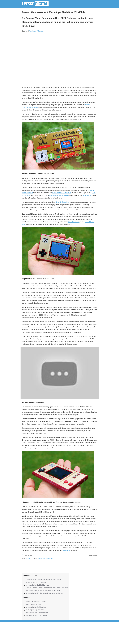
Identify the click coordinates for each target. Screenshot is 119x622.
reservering (66, 550)
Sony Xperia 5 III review (34, 604)
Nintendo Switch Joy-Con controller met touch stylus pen (44, 593)
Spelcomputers (48, 558)
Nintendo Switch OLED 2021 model (37, 585)
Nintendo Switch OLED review (36, 582)
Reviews (41, 558)
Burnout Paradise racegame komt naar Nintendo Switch (44, 590)
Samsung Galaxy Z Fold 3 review (37, 612)
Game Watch (86, 195)
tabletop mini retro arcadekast (59, 195)
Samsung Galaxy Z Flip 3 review (36, 615)
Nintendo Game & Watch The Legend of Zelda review (43, 579)
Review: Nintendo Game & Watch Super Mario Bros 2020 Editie (47, 588)
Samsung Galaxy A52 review (35, 610)
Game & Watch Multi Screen (61, 193)
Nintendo (28, 558)
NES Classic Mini (74, 222)
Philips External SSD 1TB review (36, 602)
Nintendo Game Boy (62, 202)
